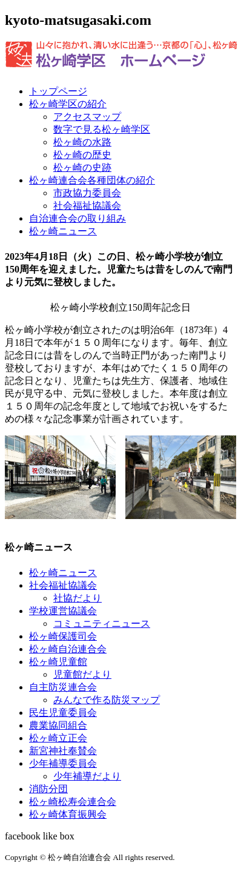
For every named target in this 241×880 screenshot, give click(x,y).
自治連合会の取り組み (77, 218)
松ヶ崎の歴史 (82, 155)
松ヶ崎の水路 (82, 142)
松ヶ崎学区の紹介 (68, 104)
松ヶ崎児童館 (58, 662)
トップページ (58, 91)
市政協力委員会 (87, 193)
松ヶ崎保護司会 (63, 636)
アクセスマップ (87, 116)
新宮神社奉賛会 (63, 751)
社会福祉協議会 (87, 205)
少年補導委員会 (63, 763)
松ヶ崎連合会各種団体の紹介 (92, 180)
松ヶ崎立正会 (58, 738)
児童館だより (82, 674)
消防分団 (48, 789)
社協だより (77, 598)
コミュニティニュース (101, 623)
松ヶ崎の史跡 (82, 167)
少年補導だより (87, 776)
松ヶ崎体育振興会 (68, 814)
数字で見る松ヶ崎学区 (101, 129)
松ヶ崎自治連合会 (68, 649)
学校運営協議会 (63, 611)
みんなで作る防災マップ (106, 700)
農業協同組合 (58, 725)
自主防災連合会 (63, 687)
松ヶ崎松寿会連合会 (72, 801)
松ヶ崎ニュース (63, 231)
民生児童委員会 (63, 712)
